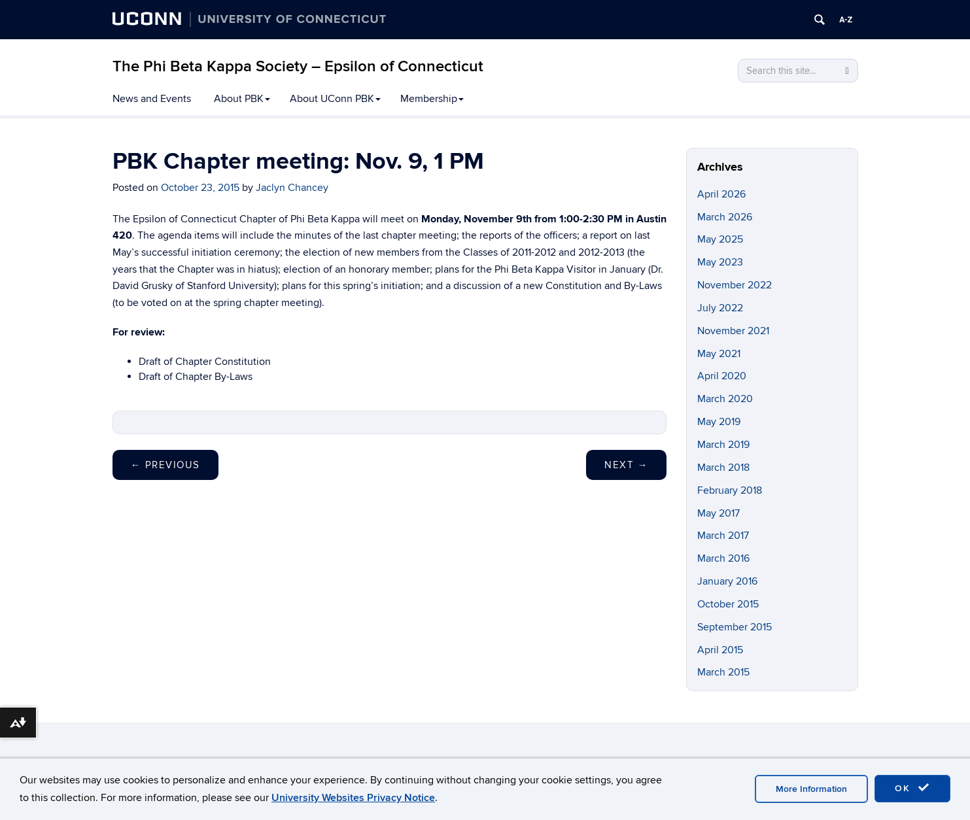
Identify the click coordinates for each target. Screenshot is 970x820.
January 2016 (727, 581)
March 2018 (723, 467)
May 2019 (718, 421)
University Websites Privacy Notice (353, 797)
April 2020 (721, 376)
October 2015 (728, 604)
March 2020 (725, 398)
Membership (432, 98)
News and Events (152, 98)
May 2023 (720, 262)
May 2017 (718, 513)
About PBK (242, 98)
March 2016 (723, 558)
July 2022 (720, 308)
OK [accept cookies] (912, 788)
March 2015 (723, 672)
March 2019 (723, 444)
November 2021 (733, 330)
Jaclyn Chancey (292, 187)
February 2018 (729, 490)
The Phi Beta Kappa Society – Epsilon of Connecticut (298, 66)
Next (626, 465)
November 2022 (734, 285)
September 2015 (734, 627)
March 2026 (724, 217)
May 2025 (720, 239)
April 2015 (720, 650)
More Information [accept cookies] (811, 788)
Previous (165, 465)
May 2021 (718, 353)
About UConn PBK (335, 98)
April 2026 (721, 194)
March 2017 (723, 535)
